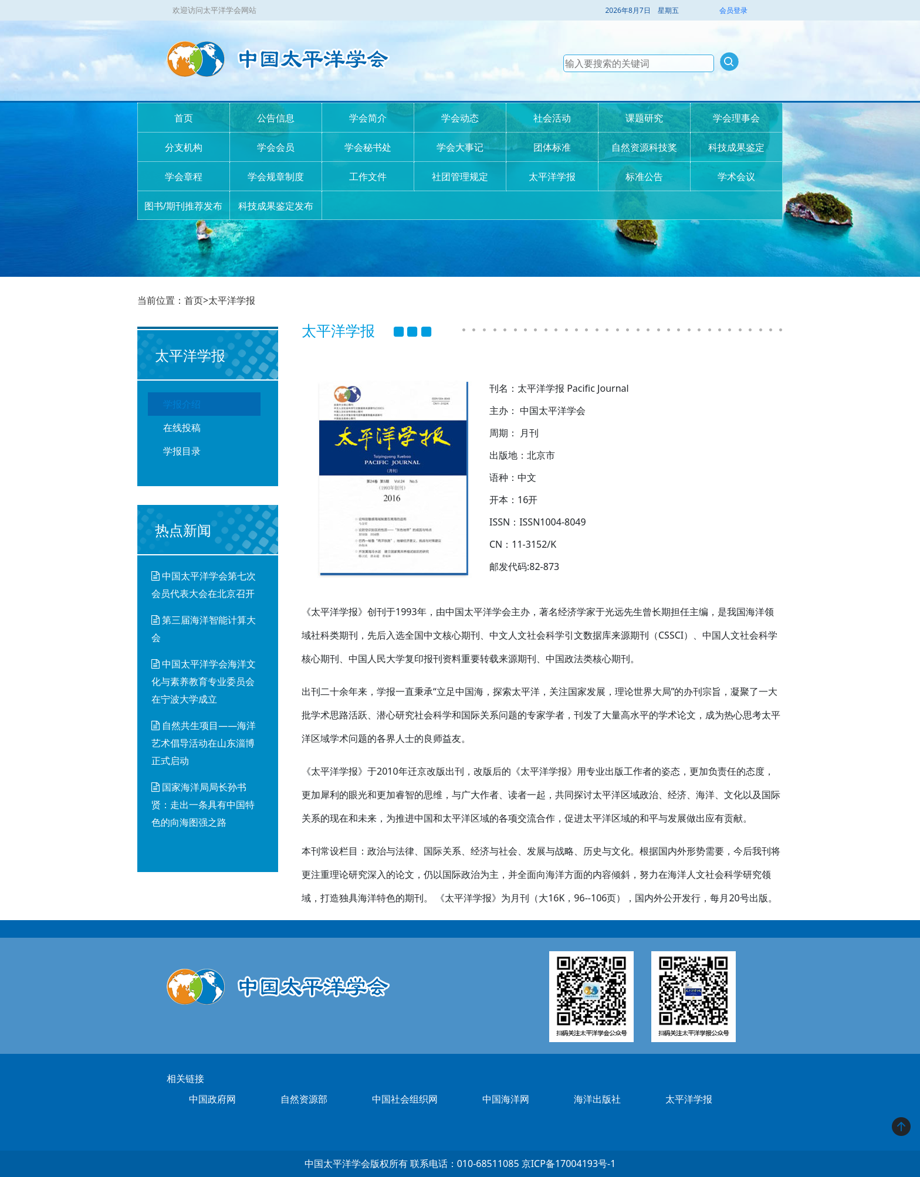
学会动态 (460, 117)
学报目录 (182, 451)
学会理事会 (736, 117)
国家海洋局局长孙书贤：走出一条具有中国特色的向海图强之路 (203, 805)
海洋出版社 (597, 1099)
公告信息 (276, 117)
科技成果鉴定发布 (275, 205)
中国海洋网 (505, 1099)
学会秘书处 (367, 147)
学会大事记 (460, 147)
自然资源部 (303, 1099)
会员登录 (733, 10)
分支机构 (183, 147)
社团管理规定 (460, 176)
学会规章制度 (276, 176)
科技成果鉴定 (736, 147)
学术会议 (736, 176)
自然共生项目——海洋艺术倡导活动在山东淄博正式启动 (203, 743)
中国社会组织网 (405, 1099)
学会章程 (183, 176)
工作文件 (368, 176)
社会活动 (552, 117)
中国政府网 (212, 1099)
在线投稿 (182, 427)
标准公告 (644, 176)
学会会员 (276, 147)
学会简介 (368, 117)
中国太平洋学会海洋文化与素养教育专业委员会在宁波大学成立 (203, 681)
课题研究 (644, 117)
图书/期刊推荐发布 (183, 205)
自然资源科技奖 (644, 147)
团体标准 (552, 147)
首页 (183, 117)
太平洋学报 (552, 176)
